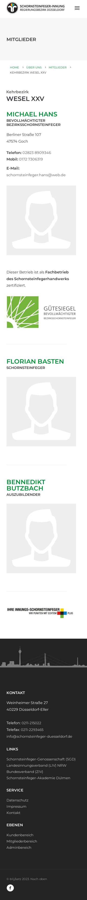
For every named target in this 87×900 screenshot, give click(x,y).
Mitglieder (58, 67)
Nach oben (38, 879)
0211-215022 (31, 723)
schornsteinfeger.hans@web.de (36, 175)
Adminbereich (18, 847)
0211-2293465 (32, 729)
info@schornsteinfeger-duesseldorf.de (39, 736)
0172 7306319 (31, 159)
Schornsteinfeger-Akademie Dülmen (38, 778)
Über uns (34, 67)
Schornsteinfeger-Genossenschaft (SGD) (41, 759)
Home (14, 67)
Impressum (16, 806)
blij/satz (15, 879)
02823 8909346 (37, 153)
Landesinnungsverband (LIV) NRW (36, 765)
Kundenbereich (19, 835)
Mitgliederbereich (21, 841)
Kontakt (13, 812)
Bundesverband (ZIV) (24, 771)
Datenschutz (17, 800)
